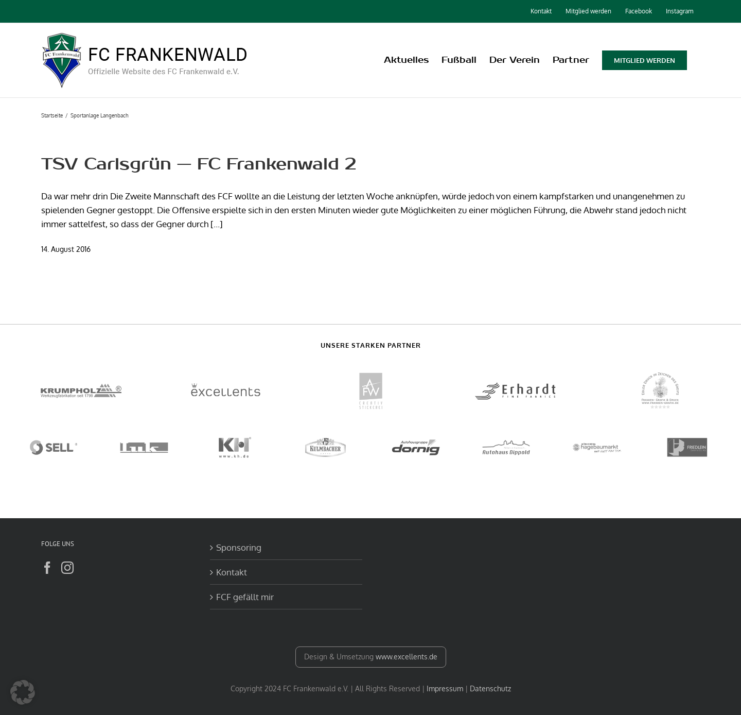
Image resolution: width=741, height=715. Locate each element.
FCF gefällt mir (245, 596)
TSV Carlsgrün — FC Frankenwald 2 (198, 164)
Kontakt (231, 572)
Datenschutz (490, 688)
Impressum (445, 688)
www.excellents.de (406, 656)
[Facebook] (47, 567)
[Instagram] (67, 567)
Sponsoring (238, 547)
